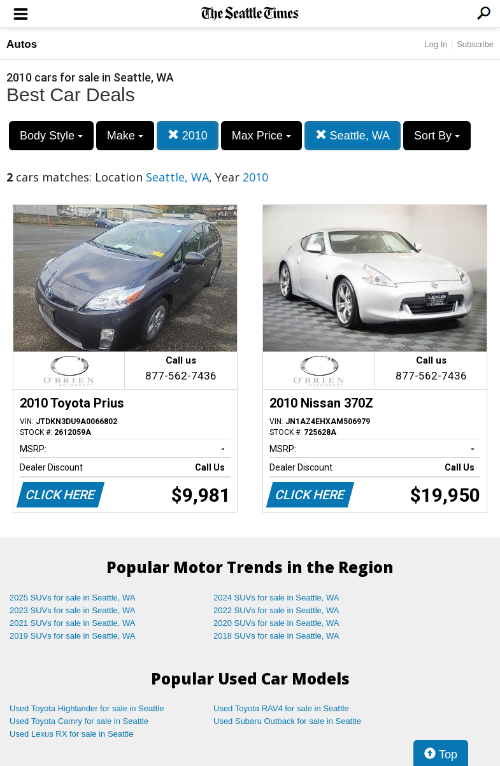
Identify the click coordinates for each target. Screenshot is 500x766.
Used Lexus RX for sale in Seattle (71, 734)
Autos (21, 44)
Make (125, 135)
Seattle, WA (352, 135)
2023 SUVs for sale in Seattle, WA (73, 610)
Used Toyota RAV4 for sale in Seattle (281, 708)
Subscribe (475, 44)
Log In (435, 44)
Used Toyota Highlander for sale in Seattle (87, 708)
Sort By (437, 135)
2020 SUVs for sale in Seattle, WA (276, 623)
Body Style (51, 135)
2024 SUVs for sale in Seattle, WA (276, 597)
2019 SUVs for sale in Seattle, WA (73, 636)
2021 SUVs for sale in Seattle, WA (73, 623)
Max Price (261, 135)
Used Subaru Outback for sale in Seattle (287, 721)
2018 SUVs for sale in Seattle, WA (276, 636)
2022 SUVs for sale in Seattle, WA (276, 610)
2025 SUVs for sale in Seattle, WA (73, 597)
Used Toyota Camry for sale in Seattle (79, 721)
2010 (188, 135)
